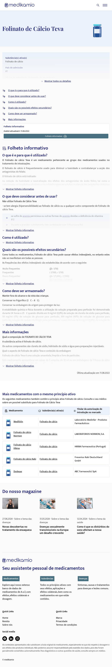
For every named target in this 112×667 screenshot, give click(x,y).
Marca (59, 618)
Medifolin (18, 422)
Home (5, 618)
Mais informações (17, 119)
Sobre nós (7, 625)
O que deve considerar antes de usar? (27, 96)
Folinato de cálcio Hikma (22, 446)
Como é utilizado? (17, 102)
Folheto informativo (56, 136)
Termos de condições (66, 625)
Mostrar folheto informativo (18, 189)
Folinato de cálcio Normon (22, 434)
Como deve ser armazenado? (22, 114)
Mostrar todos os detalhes (56, 81)
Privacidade (61, 621)
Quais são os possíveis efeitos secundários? (30, 108)
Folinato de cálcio (48, 422)
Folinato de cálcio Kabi (25, 459)
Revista (5, 621)
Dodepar (18, 471)
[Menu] (105, 5)
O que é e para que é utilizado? (23, 90)
